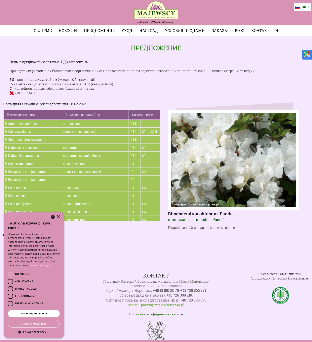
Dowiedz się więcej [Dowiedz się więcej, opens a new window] (40, 265)
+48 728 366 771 (193, 290)
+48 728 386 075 (193, 300)
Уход (127, 30)
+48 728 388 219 (179, 295)
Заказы (220, 30)
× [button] (58, 216)
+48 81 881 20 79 (166, 290)
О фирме (43, 30)
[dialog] (34, 275)
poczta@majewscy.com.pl (162, 305)
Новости (68, 30)
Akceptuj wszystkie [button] (33, 313)
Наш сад (148, 30)
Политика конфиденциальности (156, 314)
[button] (34, 332)
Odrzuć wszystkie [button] (33, 323)
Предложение (99, 30)
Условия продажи (185, 30)
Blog (239, 30)
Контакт (260, 30)
